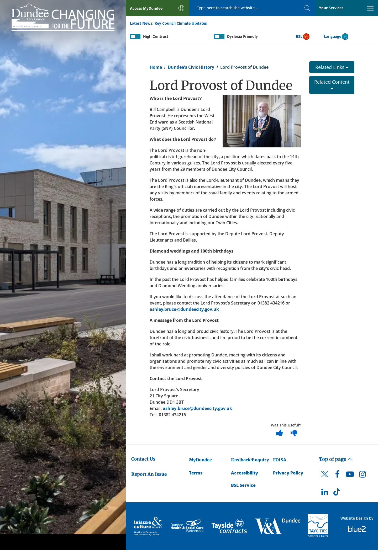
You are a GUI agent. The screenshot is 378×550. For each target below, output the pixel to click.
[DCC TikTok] (337, 493)
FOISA (279, 459)
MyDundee (200, 459)
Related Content (331, 84)
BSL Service (243, 485)
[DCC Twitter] (324, 478)
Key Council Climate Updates (181, 23)
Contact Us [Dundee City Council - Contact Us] (143, 459)
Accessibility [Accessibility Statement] (244, 473)
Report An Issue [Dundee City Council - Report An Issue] (149, 474)
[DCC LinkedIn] (324, 493)
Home (156, 67)
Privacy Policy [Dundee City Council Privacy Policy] (288, 473)
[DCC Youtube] (350, 475)
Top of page (335, 459)
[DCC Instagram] (362, 475)
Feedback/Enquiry (250, 459)
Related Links (331, 67)
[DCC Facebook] (337, 475)
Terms (195, 473)
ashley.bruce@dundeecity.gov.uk (184, 309)
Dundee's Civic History (191, 67)
